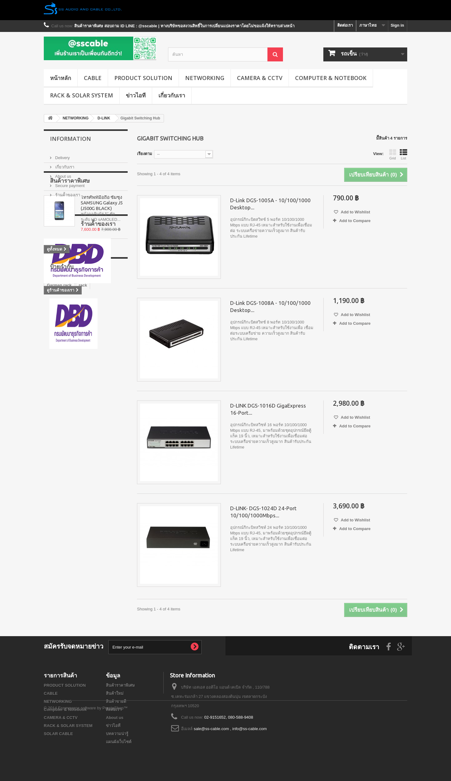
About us (62, 174)
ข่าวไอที (136, 95)
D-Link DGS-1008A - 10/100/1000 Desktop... (270, 306)
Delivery (62, 155)
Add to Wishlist (355, 212)
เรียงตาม (144, 153)
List (403, 154)
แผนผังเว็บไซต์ (118, 741)
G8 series (56, 471)
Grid (392, 154)
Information (70, 138)
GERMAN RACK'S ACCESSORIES (79, 443)
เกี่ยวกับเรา (171, 95)
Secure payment (69, 183)
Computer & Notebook (331, 78)
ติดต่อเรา (345, 25)
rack (83, 415)
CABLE (93, 78)
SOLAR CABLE (58, 733)
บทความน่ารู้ (117, 733)
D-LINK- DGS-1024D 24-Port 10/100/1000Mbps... (263, 511)
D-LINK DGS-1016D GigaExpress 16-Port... (268, 409)
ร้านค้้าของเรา (67, 192)
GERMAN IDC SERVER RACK (75, 462)
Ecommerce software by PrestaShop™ (93, 764)
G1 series (56, 452)
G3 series (81, 471)
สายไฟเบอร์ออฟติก (63, 424)
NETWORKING (204, 78)
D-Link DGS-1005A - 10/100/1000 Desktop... (270, 203)
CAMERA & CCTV (259, 78)
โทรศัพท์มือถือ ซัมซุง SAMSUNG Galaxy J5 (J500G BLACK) (102, 238)
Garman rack (59, 415)
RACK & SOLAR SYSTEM (81, 95)
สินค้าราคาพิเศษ (70, 216)
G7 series (56, 434)
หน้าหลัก (60, 78)
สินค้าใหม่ (115, 693)
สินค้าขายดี (116, 701)
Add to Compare (355, 220)
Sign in (397, 25)
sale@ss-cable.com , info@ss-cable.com (230, 728)
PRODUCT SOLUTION (143, 78)
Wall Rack (96, 424)
